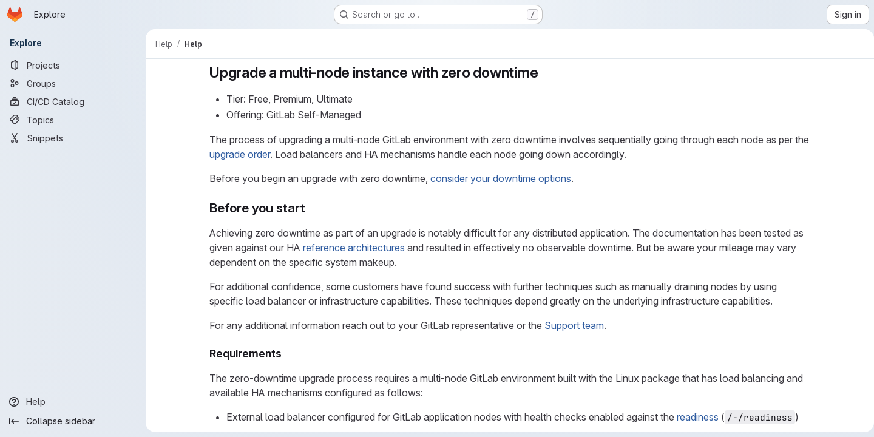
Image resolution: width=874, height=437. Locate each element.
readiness (695, 417)
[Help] (73, 401)
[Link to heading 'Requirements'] (285, 353)
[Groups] (73, 83)
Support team (571, 325)
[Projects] (73, 64)
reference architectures (351, 248)
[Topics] (73, 119)
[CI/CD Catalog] (73, 101)
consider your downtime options (498, 178)
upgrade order (237, 154)
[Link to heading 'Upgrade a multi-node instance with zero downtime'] (543, 72)
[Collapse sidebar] (73, 421)
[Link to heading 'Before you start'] (310, 207)
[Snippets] (73, 137)
